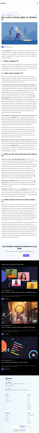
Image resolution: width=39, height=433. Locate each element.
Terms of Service (16, 430)
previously (7, 50)
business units (14, 145)
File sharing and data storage (17, 159)
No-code (3, 290)
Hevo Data (29, 421)
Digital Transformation (8, 290)
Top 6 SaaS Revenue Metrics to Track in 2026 (14, 362)
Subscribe (26, 255)
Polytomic (29, 423)
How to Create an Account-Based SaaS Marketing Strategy (18, 327)
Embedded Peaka (8, 401)
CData (28, 417)
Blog (5, 12)
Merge (28, 419)
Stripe (6, 419)
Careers (28, 401)
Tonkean (13, 117)
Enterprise (7, 397)
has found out (24, 189)
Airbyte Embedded (30, 415)
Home (3, 12)
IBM (34, 175)
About (28, 397)
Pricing (28, 403)
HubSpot (7, 417)
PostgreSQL (7, 421)
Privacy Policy (23, 430)
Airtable (7, 415)
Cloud (6, 399)
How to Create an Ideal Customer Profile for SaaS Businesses (19, 292)
